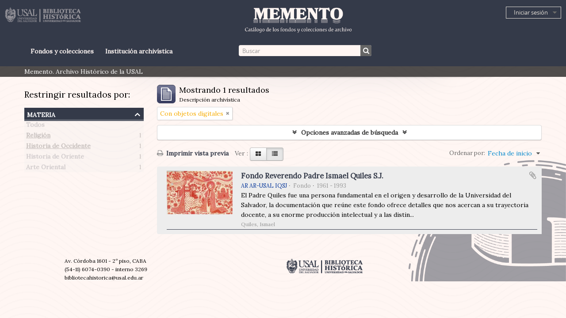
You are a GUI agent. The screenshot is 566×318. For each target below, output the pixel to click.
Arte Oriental (45, 169)
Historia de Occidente (58, 147)
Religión (38, 137)
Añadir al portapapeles (532, 175)
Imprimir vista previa (193, 153)
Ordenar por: (467, 153)
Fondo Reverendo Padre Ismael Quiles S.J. (312, 175)
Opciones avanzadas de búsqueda (349, 132)
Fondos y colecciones (62, 51)
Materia (41, 113)
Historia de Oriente (55, 158)
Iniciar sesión (531, 12)
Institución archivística (138, 51)
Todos (35, 126)
